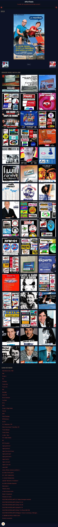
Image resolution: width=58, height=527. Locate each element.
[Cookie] (3, 524)
